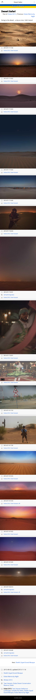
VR (19, 503)
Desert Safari (8, 11)
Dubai (12, 685)
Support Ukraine (18, 6)
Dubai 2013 (12, 14)
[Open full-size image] (18, 35)
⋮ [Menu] (34, 2)
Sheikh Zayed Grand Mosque (25, 662)
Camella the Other (17, 691)
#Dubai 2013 (8, 680)
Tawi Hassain (14, 50)
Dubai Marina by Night (11, 676)
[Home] (2, 2)
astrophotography (9, 295)
